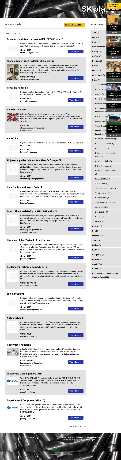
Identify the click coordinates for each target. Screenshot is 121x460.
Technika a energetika (105, 188)
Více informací (75, 51)
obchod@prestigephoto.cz (31, 310)
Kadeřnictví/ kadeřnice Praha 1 (24, 187)
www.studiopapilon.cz (28, 232)
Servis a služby (102, 179)
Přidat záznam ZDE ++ (74, 25)
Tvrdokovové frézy (97, 437)
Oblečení (97, 236)
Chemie (99, 94)
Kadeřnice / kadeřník (19, 344)
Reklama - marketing (105, 116)
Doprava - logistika (104, 99)
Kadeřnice (13, 138)
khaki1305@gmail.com (29, 53)
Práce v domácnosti (104, 143)
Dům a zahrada (100, 47)
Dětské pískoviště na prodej (114, 51)
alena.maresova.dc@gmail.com (32, 128)
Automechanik (15, 318)
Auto (95, 32)
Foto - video (98, 75)
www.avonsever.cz (27, 130)
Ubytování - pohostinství (106, 139)
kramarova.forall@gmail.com (32, 363)
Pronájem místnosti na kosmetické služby (30, 61)
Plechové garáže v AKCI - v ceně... (114, 129)
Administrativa (102, 85)
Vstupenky (98, 255)
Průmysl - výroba (103, 166)
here (71, 454)
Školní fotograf (15, 293)
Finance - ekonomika (105, 104)
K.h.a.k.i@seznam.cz (28, 101)
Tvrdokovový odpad (88, 440)
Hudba (96, 245)
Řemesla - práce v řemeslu (106, 172)
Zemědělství (101, 212)
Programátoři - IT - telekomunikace (103, 110)
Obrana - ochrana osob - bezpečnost (105, 132)
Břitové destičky (68, 437)
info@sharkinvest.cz (28, 336)
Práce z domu (102, 148)
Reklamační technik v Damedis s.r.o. (27, 267)
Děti (95, 231)
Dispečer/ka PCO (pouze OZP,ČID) (26, 400)
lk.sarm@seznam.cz (28, 203)
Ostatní (99, 221)
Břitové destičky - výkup (82, 437)
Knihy (96, 250)
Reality (97, 51)
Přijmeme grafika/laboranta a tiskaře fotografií (34, 160)
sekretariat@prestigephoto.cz (32, 179)
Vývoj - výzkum (102, 193)
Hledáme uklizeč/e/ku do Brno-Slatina (28, 240)
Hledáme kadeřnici (17, 87)
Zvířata (96, 56)
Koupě (96, 269)
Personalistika (102, 198)
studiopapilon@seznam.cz (31, 79)
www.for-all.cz (25, 365)
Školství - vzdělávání (105, 202)
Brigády (99, 217)
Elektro (96, 66)
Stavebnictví (101, 183)
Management (102, 121)
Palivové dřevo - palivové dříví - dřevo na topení (105, 275)
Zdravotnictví (101, 207)
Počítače (97, 61)
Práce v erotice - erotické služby (105, 154)
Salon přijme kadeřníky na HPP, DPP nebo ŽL (32, 211)
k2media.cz (32, 437)
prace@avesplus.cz (28, 259)
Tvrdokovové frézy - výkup (71, 440)
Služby (97, 226)
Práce (96, 80)
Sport (96, 240)
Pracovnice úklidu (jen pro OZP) (24, 373)
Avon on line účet (17, 109)
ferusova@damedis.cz (29, 285)
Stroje (96, 42)
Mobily (96, 70)
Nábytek (97, 259)
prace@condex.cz (27, 392)
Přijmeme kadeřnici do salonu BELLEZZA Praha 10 (35, 39)
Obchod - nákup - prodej (106, 126)
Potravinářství (102, 89)
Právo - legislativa (103, 161)
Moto (95, 37)
